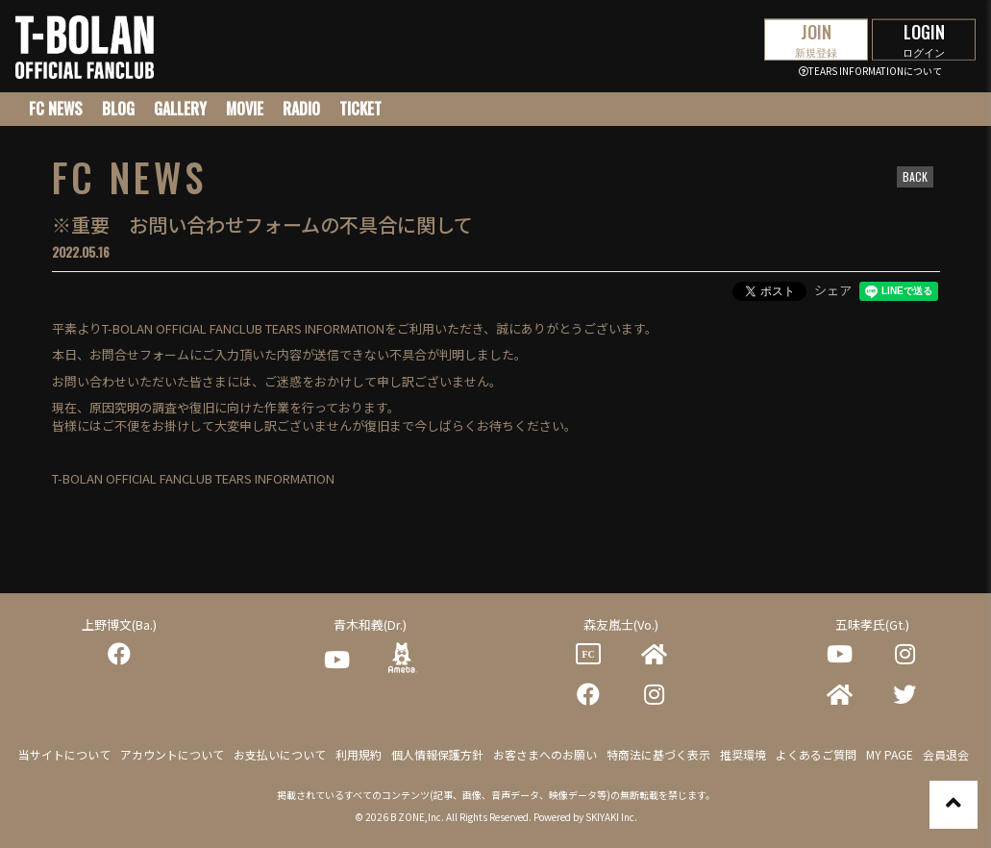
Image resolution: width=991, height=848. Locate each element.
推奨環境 (743, 754)
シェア (833, 290)
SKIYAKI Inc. (611, 817)
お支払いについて (280, 754)
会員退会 (946, 754)
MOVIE (244, 108)
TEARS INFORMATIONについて (870, 70)
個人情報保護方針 (437, 754)
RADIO (301, 108)
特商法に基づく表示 (658, 754)
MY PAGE (889, 754)
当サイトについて (64, 754)
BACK (915, 176)
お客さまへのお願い (545, 754)
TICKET (360, 108)
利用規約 (358, 754)
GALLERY (180, 108)
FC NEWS (56, 108)
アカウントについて (172, 754)
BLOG (118, 108)
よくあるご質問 (816, 754)
